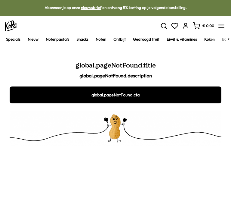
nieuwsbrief (91, 7)
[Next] (228, 38)
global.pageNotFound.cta (115, 95)
